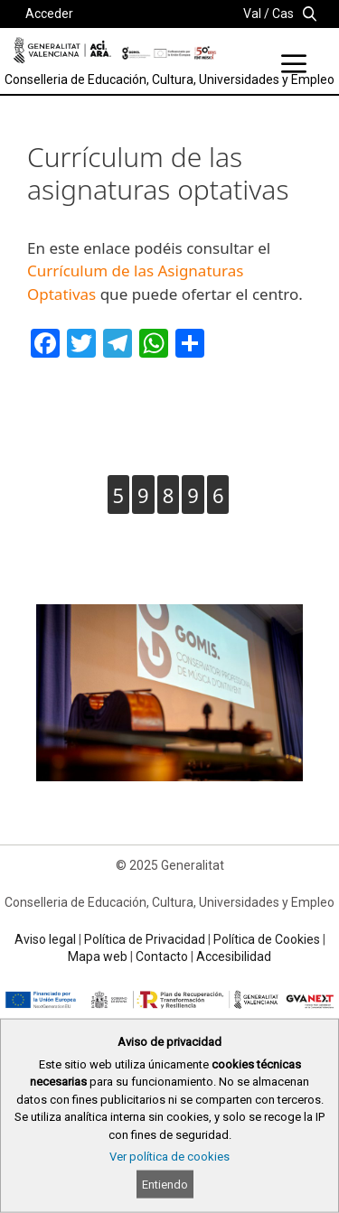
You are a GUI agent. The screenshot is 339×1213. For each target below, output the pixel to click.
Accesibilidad (233, 956)
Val (252, 13)
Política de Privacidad (144, 939)
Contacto (162, 956)
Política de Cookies (266, 939)
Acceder (49, 13)
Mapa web (97, 956)
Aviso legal (45, 939)
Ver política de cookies (169, 1156)
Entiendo (165, 1184)
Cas (283, 13)
